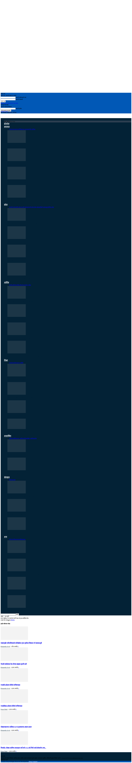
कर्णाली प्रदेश (12, 207)
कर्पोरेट (10, 285)
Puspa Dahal (4, 709)
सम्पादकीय (19, 539)
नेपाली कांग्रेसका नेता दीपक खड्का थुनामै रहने (20, 164)
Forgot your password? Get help (9, 103)
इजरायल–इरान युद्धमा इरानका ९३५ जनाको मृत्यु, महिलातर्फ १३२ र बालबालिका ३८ (31, 455)
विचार (15, 539)
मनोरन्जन (11, 539)
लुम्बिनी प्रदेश (42, 207)
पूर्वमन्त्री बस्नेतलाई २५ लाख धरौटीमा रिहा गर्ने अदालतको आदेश (25, 416)
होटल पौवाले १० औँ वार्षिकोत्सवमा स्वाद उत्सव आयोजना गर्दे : (25, 320)
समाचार (7, 126)
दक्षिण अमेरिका (30, 438)
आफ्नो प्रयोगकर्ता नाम (21, 97)
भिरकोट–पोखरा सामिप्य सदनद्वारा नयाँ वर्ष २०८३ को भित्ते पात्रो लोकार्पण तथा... (23, 748)
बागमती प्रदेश (30, 207)
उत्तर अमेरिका (20, 438)
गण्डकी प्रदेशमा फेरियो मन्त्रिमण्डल (17, 182)
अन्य (5, 537)
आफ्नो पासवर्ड (19, 99)
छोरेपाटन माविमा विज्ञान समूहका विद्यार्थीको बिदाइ (21, 379)
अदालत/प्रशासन (13, 129)
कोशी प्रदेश (18, 207)
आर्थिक (6, 282)
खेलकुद (7, 477)
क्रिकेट (10, 480)
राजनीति (19, 129)
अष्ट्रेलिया (15, 438)
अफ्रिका (11, 438)
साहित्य (15, 363)
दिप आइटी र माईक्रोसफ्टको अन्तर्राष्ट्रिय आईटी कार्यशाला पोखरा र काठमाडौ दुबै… (30, 398)
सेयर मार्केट (28, 285)
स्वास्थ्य (23, 539)
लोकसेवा (11, 363)
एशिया (25, 438)
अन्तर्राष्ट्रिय (7, 436)
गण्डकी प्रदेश (24, 207)
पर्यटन (16, 285)
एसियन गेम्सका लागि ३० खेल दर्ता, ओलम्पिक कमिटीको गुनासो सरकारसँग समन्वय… (31, 533)
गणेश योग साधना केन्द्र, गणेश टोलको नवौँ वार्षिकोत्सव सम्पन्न (24, 592)
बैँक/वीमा (20, 285)
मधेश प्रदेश (36, 207)
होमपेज (6, 123)
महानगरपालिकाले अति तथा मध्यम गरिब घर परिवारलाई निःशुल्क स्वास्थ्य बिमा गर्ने (30, 356)
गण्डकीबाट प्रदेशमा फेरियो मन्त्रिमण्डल (11, 706)
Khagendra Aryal (5, 646)
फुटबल (13, 480)
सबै (8, 129)
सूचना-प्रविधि (20, 363)
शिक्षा (6, 360)
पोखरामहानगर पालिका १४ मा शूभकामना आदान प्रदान (22, 201)
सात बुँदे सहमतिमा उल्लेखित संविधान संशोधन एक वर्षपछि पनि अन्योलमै (27, 611)
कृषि (13, 285)
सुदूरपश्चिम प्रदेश (50, 207)
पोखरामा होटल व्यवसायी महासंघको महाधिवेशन (21, 302)
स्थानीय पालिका (31, 129)
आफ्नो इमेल (19, 108)
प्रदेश (5, 204)
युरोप (35, 438)
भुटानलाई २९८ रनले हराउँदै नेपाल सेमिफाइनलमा (21, 515)
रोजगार (24, 285)
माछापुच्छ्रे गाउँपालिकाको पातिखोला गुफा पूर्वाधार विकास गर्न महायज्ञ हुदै (27, 146)
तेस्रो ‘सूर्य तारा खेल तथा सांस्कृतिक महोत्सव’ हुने (21, 278)
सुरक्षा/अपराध (24, 129)
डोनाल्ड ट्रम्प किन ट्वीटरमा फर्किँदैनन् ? (18, 432)
